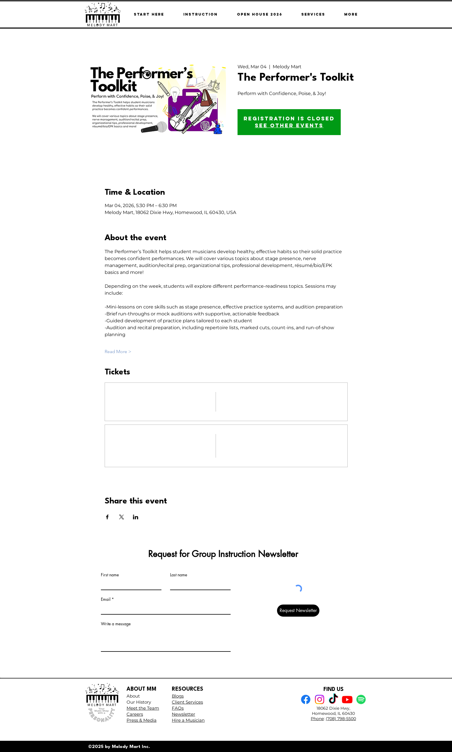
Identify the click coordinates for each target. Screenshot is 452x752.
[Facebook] (306, 699)
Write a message (116, 624)
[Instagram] (319, 699)
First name (110, 575)
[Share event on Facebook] (107, 517)
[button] (351, 14)
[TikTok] (333, 699)
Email (105, 599)
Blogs (178, 696)
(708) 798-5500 (341, 718)
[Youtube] (347, 699)
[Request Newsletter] (298, 611)
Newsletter (183, 714)
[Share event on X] (121, 517)
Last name (178, 575)
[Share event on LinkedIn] (135, 517)
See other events (289, 125)
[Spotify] (361, 699)
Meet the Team (143, 708)
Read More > (118, 351)
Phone (317, 718)
